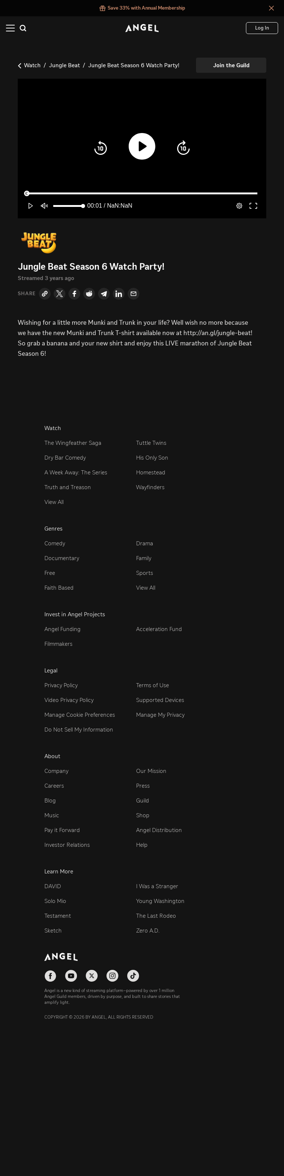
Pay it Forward (62, 830)
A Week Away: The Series (75, 472)
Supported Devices (160, 699)
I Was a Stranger (157, 886)
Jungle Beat (64, 65)
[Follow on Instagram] (112, 976)
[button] (100, 148)
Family (143, 558)
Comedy (54, 543)
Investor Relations (67, 844)
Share (27, 294)
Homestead (150, 472)
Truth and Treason (67, 487)
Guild (142, 800)
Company (56, 770)
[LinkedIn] (119, 294)
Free (49, 572)
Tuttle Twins (151, 442)
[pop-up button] (239, 205)
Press (143, 785)
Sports (144, 572)
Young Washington (160, 900)
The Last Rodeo (156, 915)
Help (142, 844)
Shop (142, 815)
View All (54, 501)
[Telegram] (104, 294)
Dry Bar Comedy (65, 457)
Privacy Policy (61, 685)
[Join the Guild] (231, 65)
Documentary (61, 558)
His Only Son (152, 457)
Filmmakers (58, 643)
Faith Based (59, 587)
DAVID (52, 886)
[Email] (133, 294)
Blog (50, 800)
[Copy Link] (45, 294)
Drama (144, 543)
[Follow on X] (92, 976)
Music (51, 815)
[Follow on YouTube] (71, 976)
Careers (54, 785)
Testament (57, 915)
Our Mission (151, 770)
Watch (32, 65)
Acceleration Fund (159, 629)
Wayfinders (150, 487)
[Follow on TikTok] (133, 976)
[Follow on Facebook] (50, 976)
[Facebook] (74, 294)
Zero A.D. (148, 930)
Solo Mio (55, 900)
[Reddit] (89, 294)
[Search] (23, 28)
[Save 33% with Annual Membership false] (142, 8)
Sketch (53, 930)
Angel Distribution (159, 830)
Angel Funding (62, 629)
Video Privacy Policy (69, 699)
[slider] (142, 193)
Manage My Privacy (160, 714)
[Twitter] (59, 294)
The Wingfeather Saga (72, 442)
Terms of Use (152, 685)
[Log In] (262, 28)
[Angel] (142, 28)
